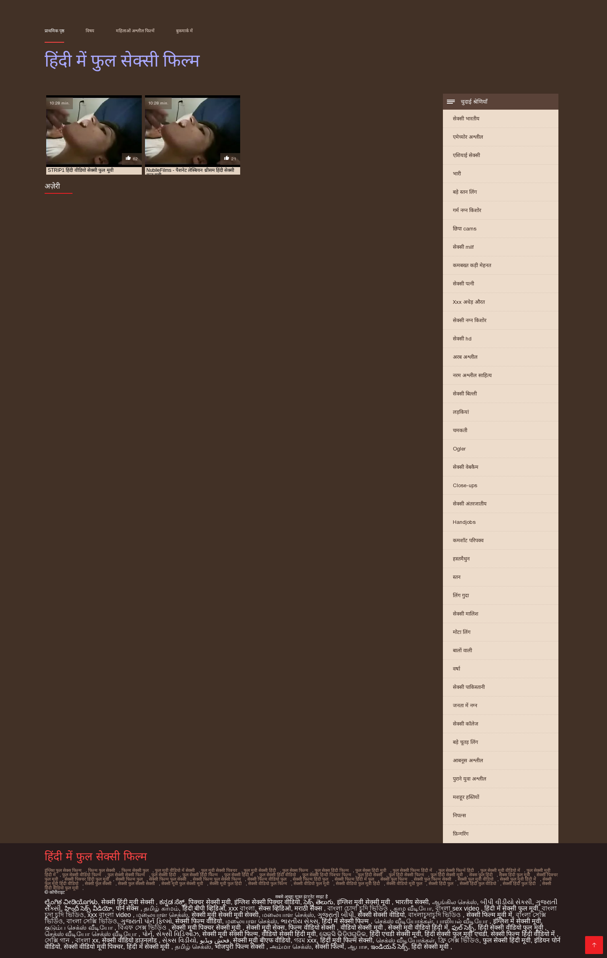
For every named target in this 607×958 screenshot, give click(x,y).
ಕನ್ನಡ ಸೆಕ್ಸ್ (172, 902)
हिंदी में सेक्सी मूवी (149, 946)
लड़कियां (461, 412)
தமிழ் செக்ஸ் (193, 946)
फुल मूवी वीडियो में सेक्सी (175, 870)
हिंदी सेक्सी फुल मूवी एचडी (456, 933)
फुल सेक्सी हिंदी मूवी (507, 940)
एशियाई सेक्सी (466, 155)
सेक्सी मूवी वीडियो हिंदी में (418, 927)
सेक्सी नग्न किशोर (469, 320)
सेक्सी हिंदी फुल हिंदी (519, 883)
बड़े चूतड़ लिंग (465, 742)
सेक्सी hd (462, 339)
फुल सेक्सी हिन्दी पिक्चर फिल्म (326, 874)
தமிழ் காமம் (161, 908)
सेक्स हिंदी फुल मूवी (514, 874)
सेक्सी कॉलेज (465, 724)
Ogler (459, 449)
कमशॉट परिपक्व (468, 540)
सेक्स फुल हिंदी (481, 874)
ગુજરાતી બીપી (335, 914)
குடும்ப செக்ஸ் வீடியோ (79, 927)
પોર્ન (147, 933)
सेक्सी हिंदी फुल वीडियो (478, 883)
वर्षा (456, 669)
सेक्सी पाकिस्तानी (469, 687)
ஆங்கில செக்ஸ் (454, 902)
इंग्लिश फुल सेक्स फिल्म (63, 870)
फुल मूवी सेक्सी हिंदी (260, 870)
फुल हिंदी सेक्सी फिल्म (406, 874)
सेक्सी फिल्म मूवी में (489, 914)
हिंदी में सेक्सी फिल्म (346, 921)
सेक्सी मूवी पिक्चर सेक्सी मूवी (207, 927)
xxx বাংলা (242, 908)
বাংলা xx (86, 940)
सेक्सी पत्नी (463, 284)
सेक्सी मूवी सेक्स (265, 927)
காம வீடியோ (413, 908)
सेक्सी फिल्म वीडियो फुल (266, 879)
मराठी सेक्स (309, 908)
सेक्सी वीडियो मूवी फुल (404, 883)
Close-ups (465, 485)
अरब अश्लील (465, 357)
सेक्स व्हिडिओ (274, 908)
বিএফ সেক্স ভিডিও (143, 927)
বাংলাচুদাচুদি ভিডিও (435, 914)
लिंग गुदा (461, 595)
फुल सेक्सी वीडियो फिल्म (81, 874)
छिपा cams (464, 229)
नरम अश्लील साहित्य (472, 375)
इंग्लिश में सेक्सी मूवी (517, 921)
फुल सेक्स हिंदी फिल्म (332, 870)
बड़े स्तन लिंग (465, 192)
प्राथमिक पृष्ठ (54, 30)
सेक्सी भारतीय (466, 119)
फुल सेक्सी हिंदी (163, 874)
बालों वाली (462, 650)
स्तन (456, 577)
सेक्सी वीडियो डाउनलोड (130, 940)
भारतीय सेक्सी (411, 902)
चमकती (460, 430)
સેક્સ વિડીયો (179, 940)
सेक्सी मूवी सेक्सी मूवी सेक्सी (225, 914)
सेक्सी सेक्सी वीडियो (381, 914)
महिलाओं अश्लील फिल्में (135, 30)
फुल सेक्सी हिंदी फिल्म (200, 874)
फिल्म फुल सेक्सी (101, 870)
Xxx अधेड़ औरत (469, 302)
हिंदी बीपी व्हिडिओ (203, 908)
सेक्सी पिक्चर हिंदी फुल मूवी (87, 879)
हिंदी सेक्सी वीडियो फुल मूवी (511, 927)
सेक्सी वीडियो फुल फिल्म (267, 883)
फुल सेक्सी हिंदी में (238, 874)
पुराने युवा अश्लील (469, 779)
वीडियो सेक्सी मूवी (362, 927)
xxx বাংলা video (110, 914)
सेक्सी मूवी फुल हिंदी (226, 883)
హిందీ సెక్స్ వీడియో (88, 908)
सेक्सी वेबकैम (465, 467)
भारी (457, 174)
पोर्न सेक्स (128, 908)
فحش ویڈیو (214, 940)
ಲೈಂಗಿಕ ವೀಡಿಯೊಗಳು (71, 902)
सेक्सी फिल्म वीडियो (198, 921)
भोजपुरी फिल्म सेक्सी (240, 946)
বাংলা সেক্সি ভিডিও (92, 921)
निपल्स (459, 815)
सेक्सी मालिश (465, 614)
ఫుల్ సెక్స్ (463, 927)
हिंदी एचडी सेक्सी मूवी (395, 933)
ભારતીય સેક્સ (299, 921)
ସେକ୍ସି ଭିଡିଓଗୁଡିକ (342, 933)
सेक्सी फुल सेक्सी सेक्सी (136, 883)
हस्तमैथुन (461, 559)
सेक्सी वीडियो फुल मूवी (311, 883)
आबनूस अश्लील (468, 760)
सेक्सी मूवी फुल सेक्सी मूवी (182, 883)
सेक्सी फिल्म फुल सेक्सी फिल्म (217, 879)
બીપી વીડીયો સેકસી (506, 902)
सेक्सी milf (463, 247)
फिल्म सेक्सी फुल (135, 870)
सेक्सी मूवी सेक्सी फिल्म (230, 933)
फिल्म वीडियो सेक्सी (312, 927)
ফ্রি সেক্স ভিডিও (458, 940)
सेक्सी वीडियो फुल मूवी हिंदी (358, 883)
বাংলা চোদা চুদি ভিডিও (358, 908)
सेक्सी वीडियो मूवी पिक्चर (93, 946)
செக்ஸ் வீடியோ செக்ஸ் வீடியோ (92, 933)
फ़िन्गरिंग (460, 834)
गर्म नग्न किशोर (467, 210)
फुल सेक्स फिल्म (295, 870)
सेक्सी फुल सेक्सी (98, 883)
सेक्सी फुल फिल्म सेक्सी (432, 879)
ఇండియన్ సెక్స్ (389, 946)
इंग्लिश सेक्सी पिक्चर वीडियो (267, 902)
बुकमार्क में (184, 30)
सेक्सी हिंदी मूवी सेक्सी (128, 902)
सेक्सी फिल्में (329, 946)
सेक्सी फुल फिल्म (393, 879)
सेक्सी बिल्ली (465, 394)
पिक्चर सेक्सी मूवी (209, 902)
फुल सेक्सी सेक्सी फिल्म (126, 874)
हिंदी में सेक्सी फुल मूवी (511, 908)
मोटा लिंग (461, 632)
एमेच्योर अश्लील (468, 137)
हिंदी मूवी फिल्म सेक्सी (346, 940)
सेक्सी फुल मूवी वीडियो (475, 879)
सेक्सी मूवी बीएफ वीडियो (261, 940)
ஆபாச (357, 946)
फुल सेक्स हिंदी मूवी (370, 870)
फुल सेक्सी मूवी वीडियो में (500, 870)
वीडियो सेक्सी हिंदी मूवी (289, 933)
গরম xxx (305, 940)
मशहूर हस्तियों (466, 797)
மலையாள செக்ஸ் (162, 914)
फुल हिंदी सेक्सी (370, 874)
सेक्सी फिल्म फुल (129, 879)
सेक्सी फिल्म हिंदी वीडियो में (524, 933)
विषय (90, 30)
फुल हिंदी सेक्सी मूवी (447, 874)
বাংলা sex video (458, 908)
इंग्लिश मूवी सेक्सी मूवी (364, 902)
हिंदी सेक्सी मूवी (430, 946)
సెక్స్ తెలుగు (318, 902)
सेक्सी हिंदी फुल (441, 883)
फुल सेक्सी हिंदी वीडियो (277, 874)
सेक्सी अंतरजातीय (470, 504)
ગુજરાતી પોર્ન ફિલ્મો (146, 921)
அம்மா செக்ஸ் (290, 946)
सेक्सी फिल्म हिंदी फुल (310, 879)
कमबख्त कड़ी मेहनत (472, 265)
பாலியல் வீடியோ (463, 921)
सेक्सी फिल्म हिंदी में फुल (354, 879)
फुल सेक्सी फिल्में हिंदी (456, 870)
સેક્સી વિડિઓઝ (177, 933)
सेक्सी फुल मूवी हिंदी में (518, 879)
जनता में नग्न (465, 705)
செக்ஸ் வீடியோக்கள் (403, 921)
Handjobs (464, 522)
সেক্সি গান (58, 940)
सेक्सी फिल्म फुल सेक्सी (167, 879)
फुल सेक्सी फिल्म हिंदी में (412, 870)
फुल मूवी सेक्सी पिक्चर (219, 870)
